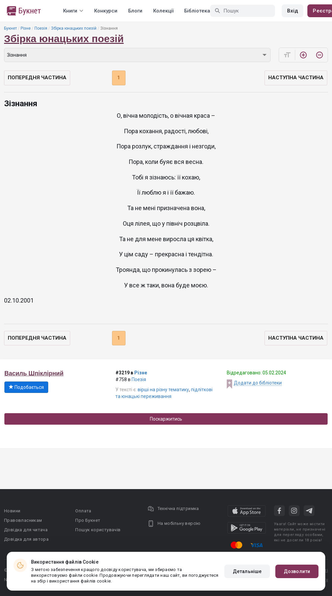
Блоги (135, 11)
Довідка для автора (26, 539)
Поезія (40, 28)
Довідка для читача (26, 529)
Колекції (163, 11)
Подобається (26, 387)
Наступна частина (296, 78)
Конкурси (105, 11)
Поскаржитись (166, 419)
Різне (26, 28)
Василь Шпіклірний (33, 373)
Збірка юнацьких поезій (73, 28)
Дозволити (297, 571)
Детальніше (247, 571)
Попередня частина (37, 78)
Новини (12, 510)
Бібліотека (197, 11)
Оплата (83, 510)
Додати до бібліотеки (258, 383)
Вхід (292, 11)
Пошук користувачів (97, 529)
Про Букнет (87, 520)
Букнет (10, 28)
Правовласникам (23, 520)
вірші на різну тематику (163, 389)
